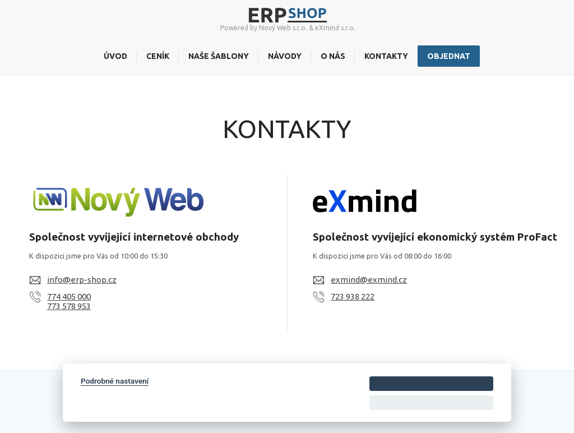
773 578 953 (69, 306)
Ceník (157, 56)
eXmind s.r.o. (335, 27)
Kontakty (386, 56)
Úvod (115, 56)
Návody (285, 56)
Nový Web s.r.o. (283, 27)
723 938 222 (352, 296)
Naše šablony (218, 56)
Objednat (448, 56)
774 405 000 (69, 296)
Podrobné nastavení (115, 380)
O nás (333, 56)
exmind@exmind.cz (369, 279)
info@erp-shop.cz (82, 279)
